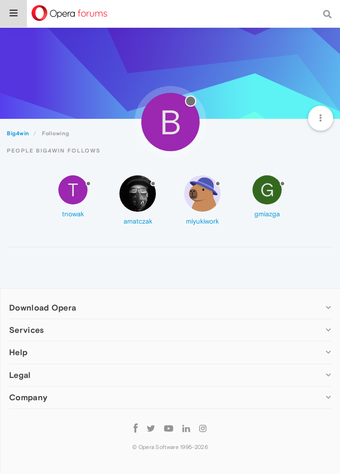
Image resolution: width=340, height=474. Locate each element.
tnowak (73, 214)
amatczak (138, 221)
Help (18, 352)
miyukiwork (202, 221)
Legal (20, 375)
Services (26, 330)
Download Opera (42, 307)
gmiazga (267, 214)
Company (28, 397)
